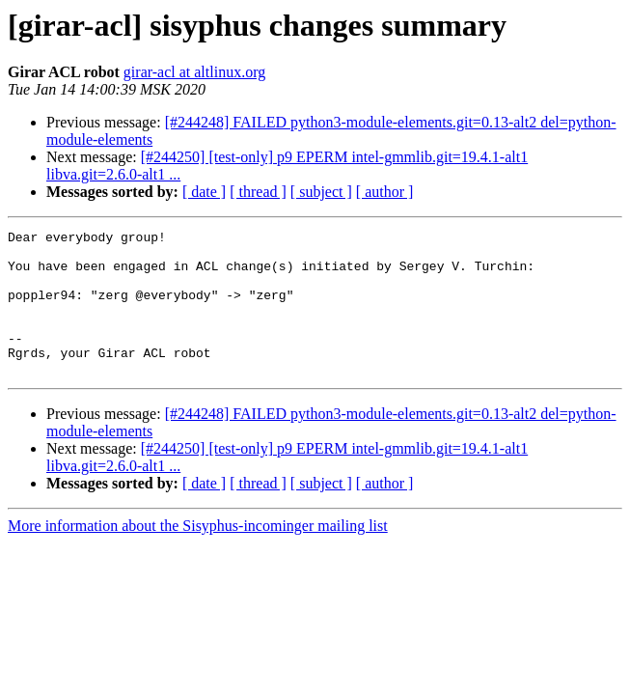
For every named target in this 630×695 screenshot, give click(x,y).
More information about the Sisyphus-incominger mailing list (198, 554)
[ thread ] (258, 191)
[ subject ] (321, 191)
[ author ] (385, 191)
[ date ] (204, 191)
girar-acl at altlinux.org (194, 72)
